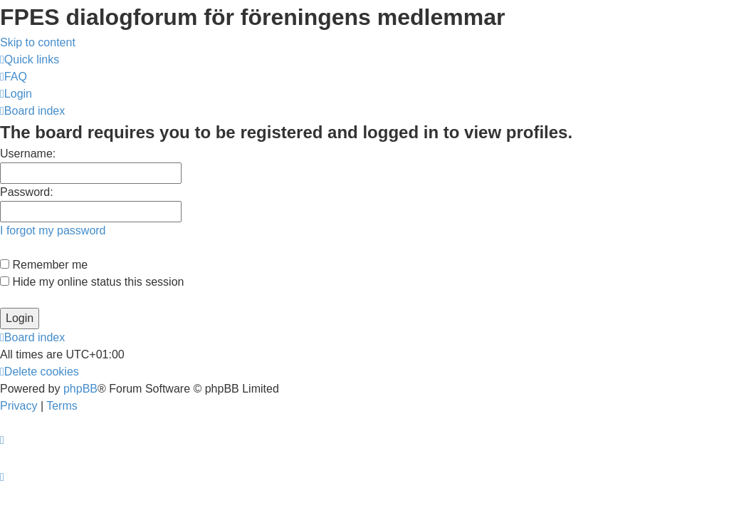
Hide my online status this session (92, 282)
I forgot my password (53, 230)
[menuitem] (13, 77)
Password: (26, 192)
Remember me (44, 265)
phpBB (80, 389)
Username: (28, 153)
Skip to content (37, 42)
